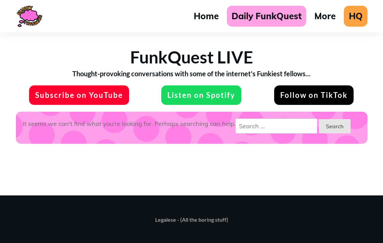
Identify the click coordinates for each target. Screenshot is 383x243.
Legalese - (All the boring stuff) (191, 219)
